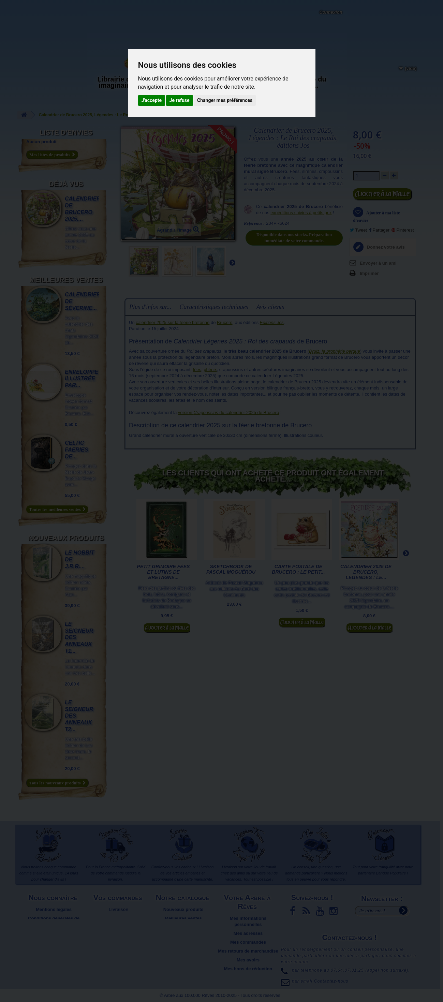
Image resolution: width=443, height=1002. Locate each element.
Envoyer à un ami (378, 263)
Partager (379, 230)
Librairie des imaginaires (118, 82)
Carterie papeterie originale (165, 85)
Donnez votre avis (385, 247)
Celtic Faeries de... (76, 449)
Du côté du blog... (308, 82)
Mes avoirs (248, 959)
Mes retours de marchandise (248, 951)
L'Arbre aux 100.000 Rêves (40, 6)
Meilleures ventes (65, 279)
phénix (210, 369)
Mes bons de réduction (248, 968)
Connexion (330, 12)
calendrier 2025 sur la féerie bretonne (172, 322)
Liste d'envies (66, 132)
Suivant (232, 262)
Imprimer (369, 273)
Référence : (254, 223)
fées (197, 369)
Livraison (119, 909)
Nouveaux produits (66, 538)
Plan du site (53, 933)
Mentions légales (54, 909)
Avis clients (270, 307)
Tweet (358, 230)
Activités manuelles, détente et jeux (213, 88)
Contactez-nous (107, 13)
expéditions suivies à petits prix (300, 212)
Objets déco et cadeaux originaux (260, 85)
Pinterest (403, 230)
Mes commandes (248, 942)
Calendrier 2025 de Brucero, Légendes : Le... (366, 572)
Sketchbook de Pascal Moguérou (230, 569)
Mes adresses (248, 933)
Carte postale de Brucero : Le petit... (298, 569)
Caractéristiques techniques (213, 307)
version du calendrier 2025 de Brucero (228, 412)
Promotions (183, 927)
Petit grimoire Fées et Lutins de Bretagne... (163, 572)
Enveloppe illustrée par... (81, 378)
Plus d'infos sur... (150, 307)
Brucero (225, 322)
